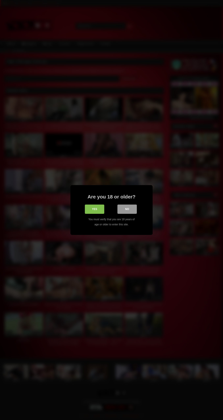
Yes (94, 209)
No (127, 209)
